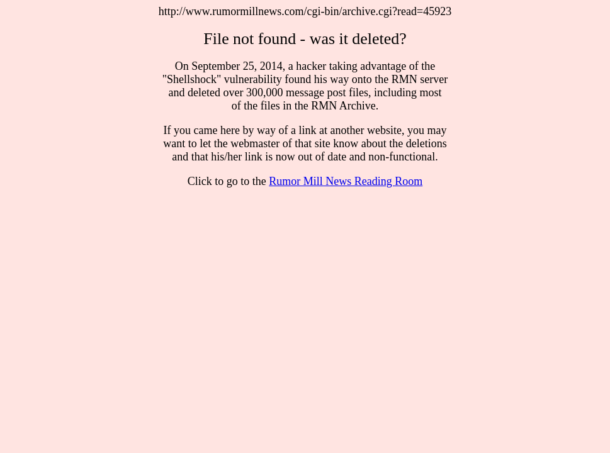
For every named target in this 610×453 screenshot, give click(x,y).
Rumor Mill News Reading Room (345, 181)
